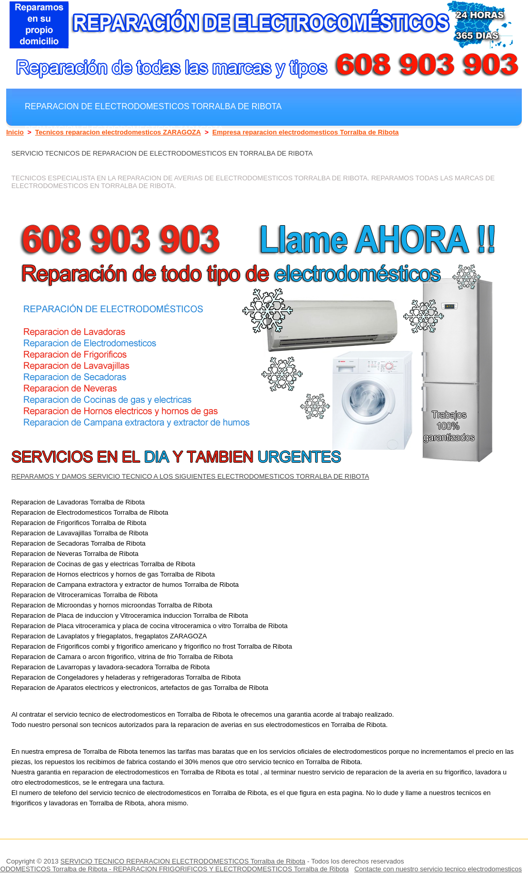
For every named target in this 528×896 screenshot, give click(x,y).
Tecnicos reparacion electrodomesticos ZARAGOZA (118, 132)
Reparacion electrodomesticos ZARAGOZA (124, 128)
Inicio (15, 132)
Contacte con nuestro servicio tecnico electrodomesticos (438, 869)
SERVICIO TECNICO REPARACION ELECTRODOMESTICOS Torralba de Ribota (182, 861)
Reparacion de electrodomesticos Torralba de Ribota (153, 106)
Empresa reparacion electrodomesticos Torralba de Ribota (305, 132)
